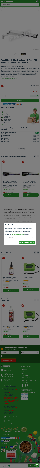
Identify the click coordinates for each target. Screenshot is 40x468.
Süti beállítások (10, 237)
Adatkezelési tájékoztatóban (17, 234)
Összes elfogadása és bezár (26, 242)
